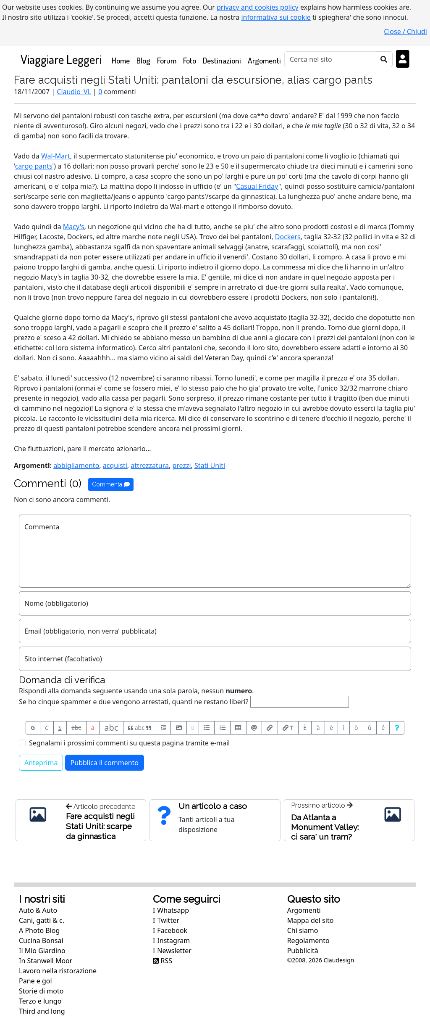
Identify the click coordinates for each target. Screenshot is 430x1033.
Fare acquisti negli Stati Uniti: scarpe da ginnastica (100, 826)
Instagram (171, 940)
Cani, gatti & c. (41, 920)
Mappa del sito (310, 920)
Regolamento (308, 940)
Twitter (166, 920)
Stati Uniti (209, 465)
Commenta (111, 484)
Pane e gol (35, 980)
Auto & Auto (38, 910)
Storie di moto (41, 991)
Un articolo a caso (212, 806)
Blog (143, 60)
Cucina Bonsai (41, 940)
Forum (166, 60)
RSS (162, 960)
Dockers (288, 236)
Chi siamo (302, 930)
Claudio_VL (74, 91)
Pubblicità (302, 950)
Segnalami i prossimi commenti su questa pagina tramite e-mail (129, 743)
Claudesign (338, 960)
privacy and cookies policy (258, 7)
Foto (189, 60)
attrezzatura (150, 465)
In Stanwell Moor (45, 960)
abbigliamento (76, 465)
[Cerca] (330, 59)
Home (122, 60)
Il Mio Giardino (42, 950)
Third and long (42, 1011)
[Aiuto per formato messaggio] (396, 727)
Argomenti (264, 60)
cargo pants (33, 166)
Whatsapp (171, 910)
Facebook (170, 930)
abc (76, 728)
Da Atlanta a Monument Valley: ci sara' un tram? (325, 827)
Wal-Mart (55, 156)
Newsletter (172, 950)
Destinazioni (222, 60)
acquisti (115, 465)
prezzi (181, 465)
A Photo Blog (39, 930)
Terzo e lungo (40, 1001)
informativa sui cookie (276, 17)
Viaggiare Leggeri (61, 59)
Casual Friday (257, 186)
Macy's (73, 226)
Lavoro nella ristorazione (58, 970)
